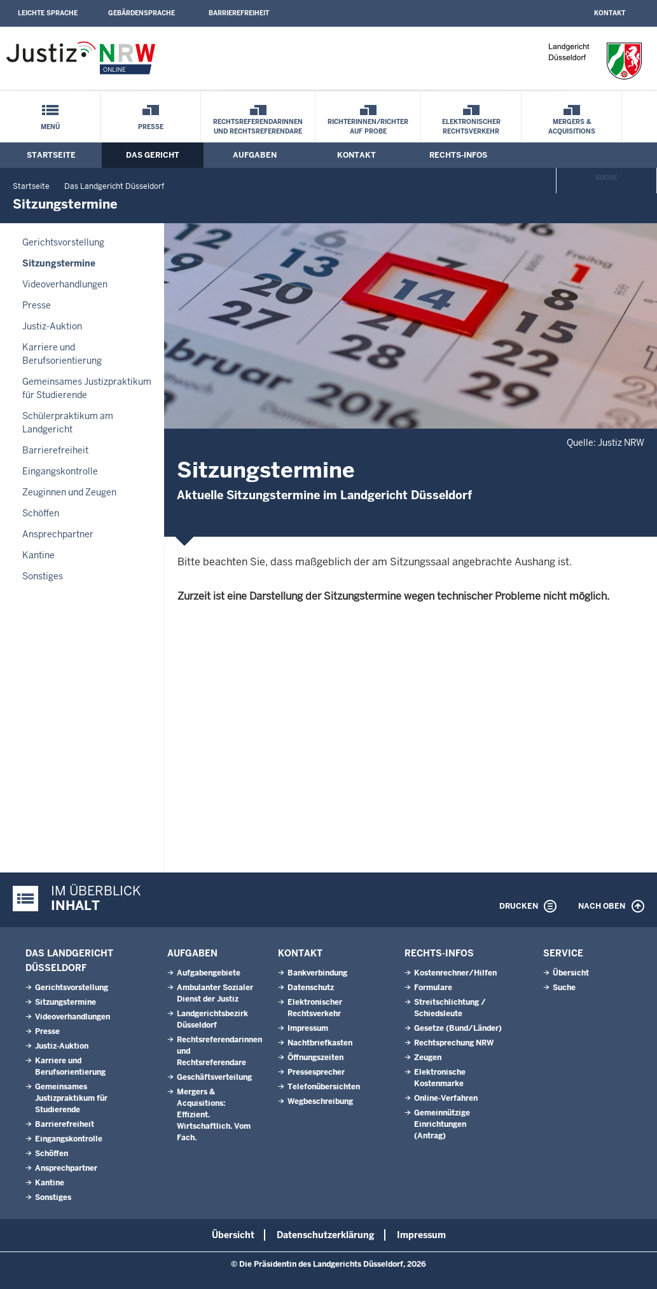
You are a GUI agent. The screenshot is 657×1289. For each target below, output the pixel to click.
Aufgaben (255, 155)
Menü (50, 127)
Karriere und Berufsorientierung (62, 353)
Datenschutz (310, 987)
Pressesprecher (316, 1072)
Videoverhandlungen (64, 284)
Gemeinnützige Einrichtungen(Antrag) (442, 1124)
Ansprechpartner (57, 534)
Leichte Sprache (48, 13)
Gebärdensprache (141, 13)
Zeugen (427, 1057)
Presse (150, 127)
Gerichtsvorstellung (63, 242)
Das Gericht (152, 155)
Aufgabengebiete (208, 973)
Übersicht (571, 973)
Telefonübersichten (323, 1087)
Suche (606, 178)
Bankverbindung (317, 973)
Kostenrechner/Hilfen (455, 973)
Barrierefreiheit (239, 13)
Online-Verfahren (446, 1098)
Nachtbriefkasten (319, 1043)
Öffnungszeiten (315, 1057)
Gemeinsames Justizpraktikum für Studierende (86, 388)
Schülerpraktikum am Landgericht (67, 422)
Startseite (51, 155)
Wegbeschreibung (320, 1101)
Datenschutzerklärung (326, 1235)
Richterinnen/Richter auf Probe (368, 126)
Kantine (38, 555)
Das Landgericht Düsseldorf (114, 186)
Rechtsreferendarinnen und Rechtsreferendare (258, 126)
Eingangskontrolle (60, 471)
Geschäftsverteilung (214, 1077)
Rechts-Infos (458, 155)
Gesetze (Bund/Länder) (458, 1028)
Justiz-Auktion (52, 326)
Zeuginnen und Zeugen (69, 492)
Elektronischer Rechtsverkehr (471, 126)
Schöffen (40, 513)
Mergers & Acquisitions (571, 126)
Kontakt (609, 13)
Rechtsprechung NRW (454, 1043)
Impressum (307, 1028)
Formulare (433, 987)
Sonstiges (42, 576)
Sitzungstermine (58, 263)
